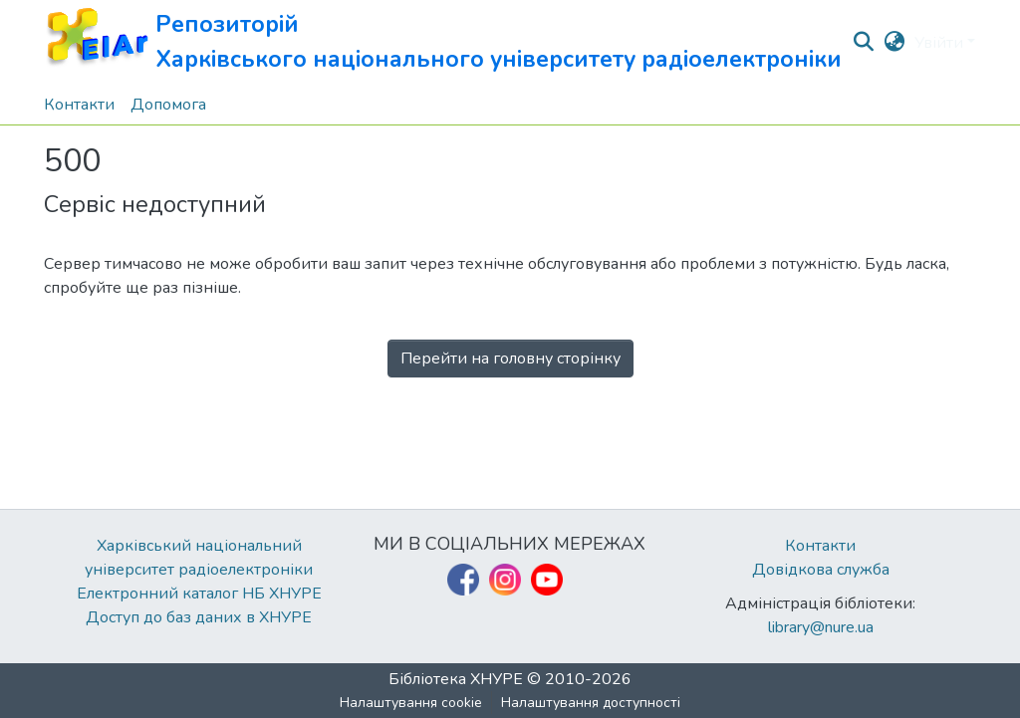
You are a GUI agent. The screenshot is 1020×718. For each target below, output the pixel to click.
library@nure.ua (821, 627)
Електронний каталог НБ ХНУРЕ (199, 593)
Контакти (820, 546)
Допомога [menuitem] (168, 105)
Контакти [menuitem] (79, 105)
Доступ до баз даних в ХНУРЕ (199, 617)
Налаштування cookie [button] (411, 702)
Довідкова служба (821, 570)
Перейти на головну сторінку (510, 358)
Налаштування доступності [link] (590, 702)
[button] (443, 42)
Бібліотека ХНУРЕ (455, 679)
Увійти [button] (940, 43)
